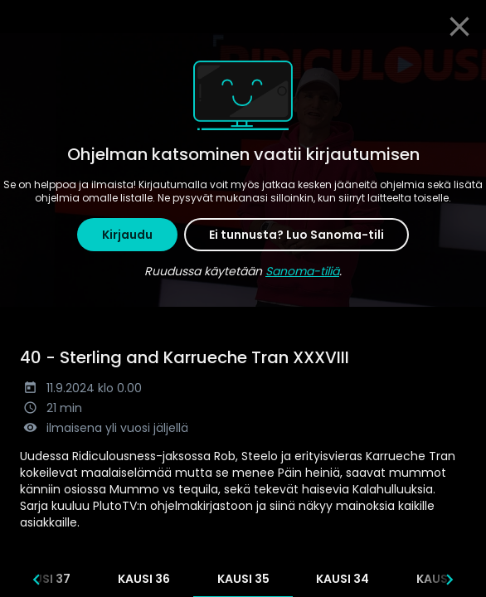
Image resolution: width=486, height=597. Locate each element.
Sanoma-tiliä (302, 271)
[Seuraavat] (449, 579)
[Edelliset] (36, 579)
